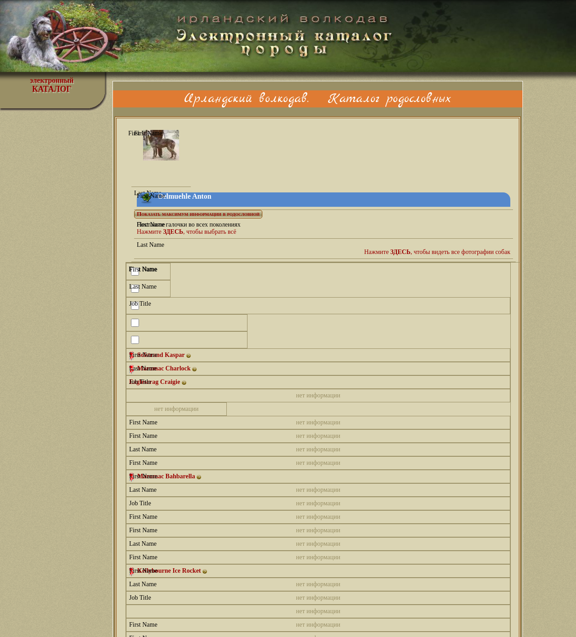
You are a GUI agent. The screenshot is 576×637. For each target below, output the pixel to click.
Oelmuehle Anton (185, 196)
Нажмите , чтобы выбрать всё (186, 231)
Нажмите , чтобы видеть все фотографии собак (437, 252)
